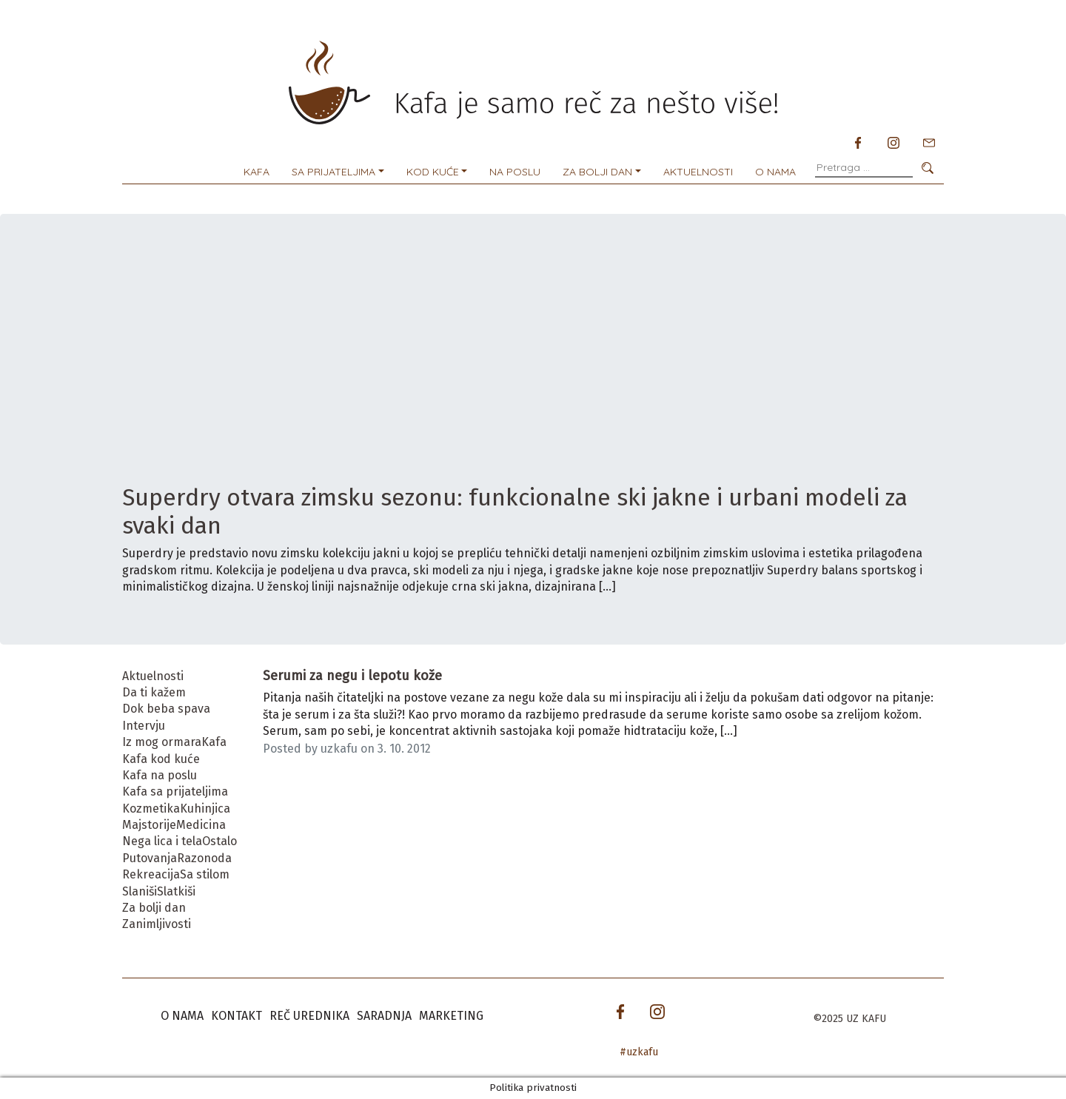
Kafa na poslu (159, 775)
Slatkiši (176, 891)
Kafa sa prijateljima (175, 791)
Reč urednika (309, 1016)
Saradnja (384, 1016)
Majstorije (149, 825)
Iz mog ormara (161, 742)
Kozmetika (151, 808)
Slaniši (139, 891)
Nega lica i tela (162, 841)
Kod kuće (432, 171)
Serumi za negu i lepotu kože (352, 676)
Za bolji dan (597, 171)
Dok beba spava (166, 709)
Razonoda (204, 858)
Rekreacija (151, 874)
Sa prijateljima (333, 171)
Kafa (256, 171)
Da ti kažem (154, 692)
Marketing (451, 1016)
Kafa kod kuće (161, 759)
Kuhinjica (205, 808)
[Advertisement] (533, 372)
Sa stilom (204, 874)
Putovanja (149, 858)
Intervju (143, 726)
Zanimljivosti (156, 924)
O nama (775, 171)
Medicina (201, 825)
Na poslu (514, 171)
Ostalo (219, 841)
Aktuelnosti (698, 171)
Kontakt (236, 1016)
